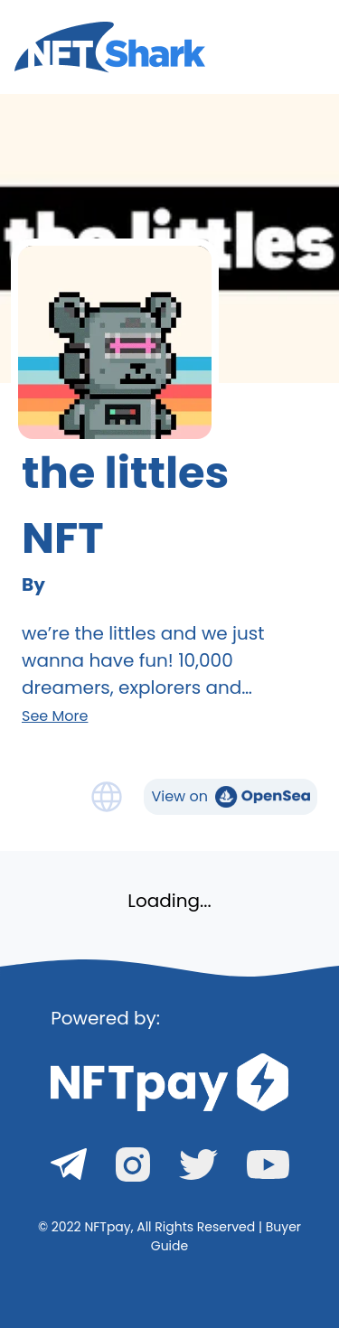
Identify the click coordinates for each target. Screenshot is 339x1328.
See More (55, 716)
